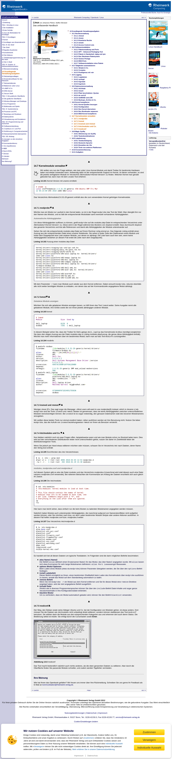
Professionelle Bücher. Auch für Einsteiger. (156, 12)
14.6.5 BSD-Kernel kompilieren (85, 114)
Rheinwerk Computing (81, 17)
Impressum (78, 756)
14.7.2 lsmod (79, 121)
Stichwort (5, 159)
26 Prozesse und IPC (9, 111)
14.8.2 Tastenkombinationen (84, 136)
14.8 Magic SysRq (78, 131)
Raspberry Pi (165, 88)
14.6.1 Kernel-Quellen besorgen (85, 104)
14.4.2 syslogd (79, 79)
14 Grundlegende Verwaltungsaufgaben (11, 73)
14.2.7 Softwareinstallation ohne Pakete (88, 63)
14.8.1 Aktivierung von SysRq (85, 134)
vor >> (144, 17)
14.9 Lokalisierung (78, 138)
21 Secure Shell (7, 93)
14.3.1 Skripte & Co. (81, 68)
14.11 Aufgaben (77, 152)
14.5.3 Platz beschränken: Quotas (86, 93)
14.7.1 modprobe (80, 119)
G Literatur (5, 156)
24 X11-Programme (9, 104)
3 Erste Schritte (7, 30)
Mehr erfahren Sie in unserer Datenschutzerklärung (93, 749)
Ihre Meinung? (7, 161)
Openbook (94, 17)
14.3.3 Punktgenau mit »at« (84, 72)
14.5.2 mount (78, 91)
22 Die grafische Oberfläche (11, 99)
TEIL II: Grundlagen (9, 37)
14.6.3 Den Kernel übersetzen (85, 109)
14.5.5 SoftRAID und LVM (83, 98)
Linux (102, 17)
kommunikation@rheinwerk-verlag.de (57, 716)
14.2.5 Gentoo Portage (82, 59)
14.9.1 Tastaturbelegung (83, 140)
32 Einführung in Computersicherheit (14, 131)
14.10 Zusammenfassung (81, 150)
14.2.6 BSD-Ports (80, 61)
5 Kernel (5, 40)
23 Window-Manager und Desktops (14, 101)
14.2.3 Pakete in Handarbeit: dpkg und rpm (90, 54)
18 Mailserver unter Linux (11, 86)
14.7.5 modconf (80, 129)
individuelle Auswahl (113, 744)
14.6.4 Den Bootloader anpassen (86, 111)
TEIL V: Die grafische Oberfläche (13, 96)
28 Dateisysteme (8, 117)
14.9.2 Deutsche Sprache (83, 143)
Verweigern (39, 746)
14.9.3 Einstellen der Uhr (83, 145)
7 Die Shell (5, 47)
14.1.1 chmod (79, 36)
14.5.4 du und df (80, 95)
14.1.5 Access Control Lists (84, 45)
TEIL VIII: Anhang (8, 136)
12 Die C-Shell (7, 62)
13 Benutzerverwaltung (10, 69)
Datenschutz (92, 756)
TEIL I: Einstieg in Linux (10, 25)
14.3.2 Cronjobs (79, 70)
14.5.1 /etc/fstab (79, 88)
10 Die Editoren (7, 55)
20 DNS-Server (7, 91)
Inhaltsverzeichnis (10, 17)
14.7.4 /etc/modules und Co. (85, 126)
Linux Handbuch (155, 47)
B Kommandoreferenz (9, 143)
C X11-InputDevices (9, 146)
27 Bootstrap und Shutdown (11, 114)
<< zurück (35, 17)
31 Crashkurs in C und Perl (11, 129)
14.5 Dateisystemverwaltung (82, 86)
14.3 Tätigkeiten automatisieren (83, 65)
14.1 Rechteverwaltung (80, 33)
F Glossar (5, 153)
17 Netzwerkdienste (9, 83)
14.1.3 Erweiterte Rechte (83, 40)
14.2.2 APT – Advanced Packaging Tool (88, 52)
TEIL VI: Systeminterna (10, 109)
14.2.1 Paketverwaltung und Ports (86, 49)
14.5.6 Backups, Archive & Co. (85, 100)
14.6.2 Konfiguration (81, 107)
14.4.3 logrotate (79, 81)
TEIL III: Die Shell (8, 45)
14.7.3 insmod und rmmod (84, 124)
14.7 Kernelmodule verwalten (83, 116)
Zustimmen (89, 738)
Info (151, 150)
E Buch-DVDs (7, 151)
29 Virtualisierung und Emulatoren (14, 119)
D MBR (4, 148)
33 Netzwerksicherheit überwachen (14, 134)
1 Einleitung (6, 22)
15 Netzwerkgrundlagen (10, 76)
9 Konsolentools (7, 52)
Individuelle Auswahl (149, 747)
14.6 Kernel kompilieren (80, 102)
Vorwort (4, 20)
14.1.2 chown (78, 38)
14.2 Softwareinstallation (81, 47)
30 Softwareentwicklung (10, 126)
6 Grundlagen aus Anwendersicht (13, 42)
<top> (89, 721)
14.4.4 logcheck (79, 84)
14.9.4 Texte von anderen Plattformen (87, 147)
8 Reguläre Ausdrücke (9, 50)
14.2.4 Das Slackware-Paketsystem (87, 56)
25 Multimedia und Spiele (11, 106)
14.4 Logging (76, 75)
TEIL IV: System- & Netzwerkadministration (10, 65)
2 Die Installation (7, 27)
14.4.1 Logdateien (80, 77)
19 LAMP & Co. (7, 88)
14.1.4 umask (79, 43)
